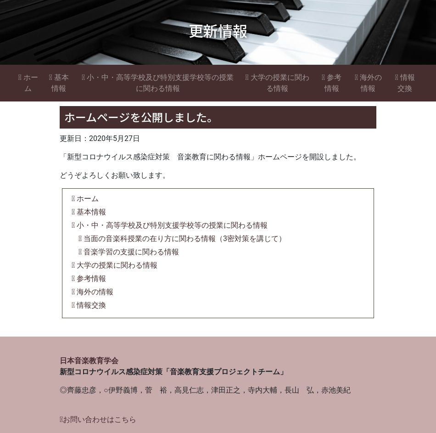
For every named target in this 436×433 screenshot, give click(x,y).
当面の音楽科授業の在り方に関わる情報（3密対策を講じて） (182, 238)
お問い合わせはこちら (98, 419)
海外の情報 (368, 83)
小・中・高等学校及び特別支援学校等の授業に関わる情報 (158, 83)
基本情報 (59, 83)
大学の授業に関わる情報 (277, 83)
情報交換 (405, 83)
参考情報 (331, 83)
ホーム (28, 83)
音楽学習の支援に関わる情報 (128, 251)
